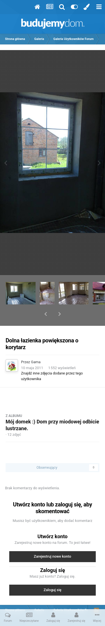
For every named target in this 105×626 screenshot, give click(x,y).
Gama (36, 347)
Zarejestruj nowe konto (52, 542)
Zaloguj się (53, 575)
